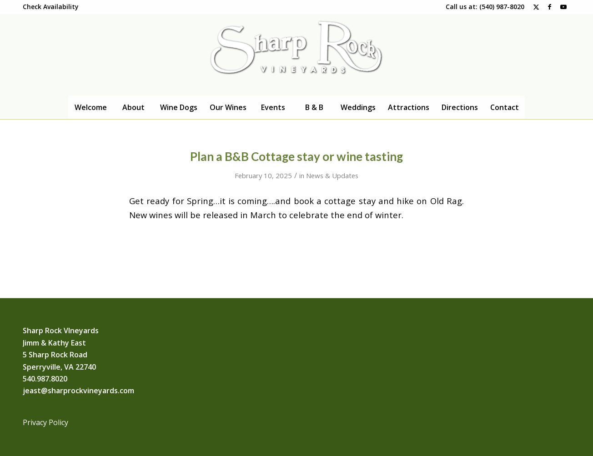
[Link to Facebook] (549, 7)
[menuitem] (51, 7)
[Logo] (296, 55)
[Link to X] (536, 7)
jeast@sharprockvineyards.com (78, 391)
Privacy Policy (45, 422)
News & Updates (332, 175)
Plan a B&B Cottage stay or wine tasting (296, 156)
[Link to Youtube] (563, 7)
